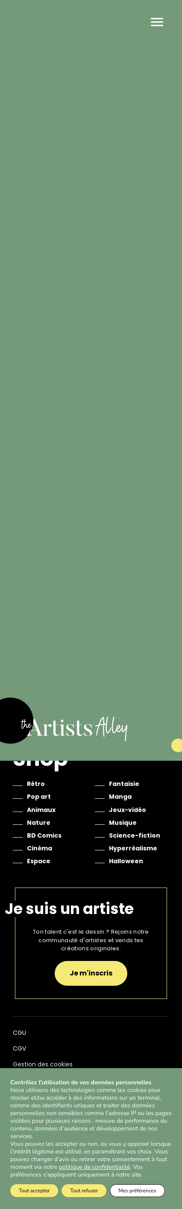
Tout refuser (84, 1190)
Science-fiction (134, 835)
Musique (123, 822)
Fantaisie (124, 784)
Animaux (41, 810)
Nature (38, 822)
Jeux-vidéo (127, 810)
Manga (120, 796)
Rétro (36, 784)
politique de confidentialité (94, 1167)
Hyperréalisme (133, 848)
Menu (156, 22)
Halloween (126, 861)
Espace (38, 861)
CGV (19, 1048)
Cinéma (39, 848)
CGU (19, 1032)
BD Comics (44, 835)
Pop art (39, 796)
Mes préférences (137, 1190)
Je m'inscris (91, 973)
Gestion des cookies (43, 1064)
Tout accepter (34, 1190)
